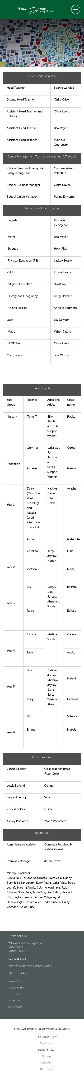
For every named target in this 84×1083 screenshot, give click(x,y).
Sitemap (46, 1056)
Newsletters (15, 981)
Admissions (14, 1000)
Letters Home (16, 988)
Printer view (46, 1043)
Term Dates (14, 994)
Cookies (46, 1063)
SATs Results (15, 1007)
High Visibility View (46, 1037)
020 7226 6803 (17, 959)
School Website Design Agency (54, 1028)
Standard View (46, 1050)
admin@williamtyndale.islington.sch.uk (30, 966)
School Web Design (24, 1028)
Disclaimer (46, 1069)
